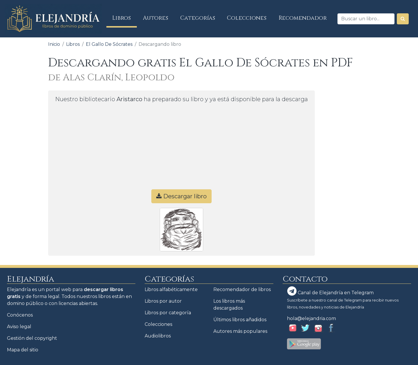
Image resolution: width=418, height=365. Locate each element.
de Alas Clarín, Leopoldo (111, 77)
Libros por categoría (168, 312)
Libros (124, 18)
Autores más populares (240, 331)
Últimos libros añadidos (239, 319)
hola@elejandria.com (311, 318)
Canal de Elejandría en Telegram (330, 291)
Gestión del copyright (32, 338)
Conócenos (20, 315)
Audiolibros (158, 336)
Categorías (197, 18)
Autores (155, 18)
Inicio (54, 44)
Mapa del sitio (22, 350)
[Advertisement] (181, 148)
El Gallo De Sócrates (109, 44)
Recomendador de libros (242, 289)
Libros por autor (163, 301)
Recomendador (303, 18)
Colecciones (246, 18)
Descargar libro (181, 196)
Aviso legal (19, 326)
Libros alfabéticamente (171, 289)
